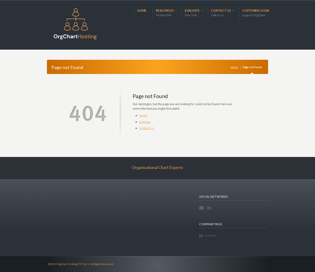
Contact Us (146, 128)
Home (234, 67)
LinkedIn (210, 207)
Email (202, 207)
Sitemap (145, 122)
